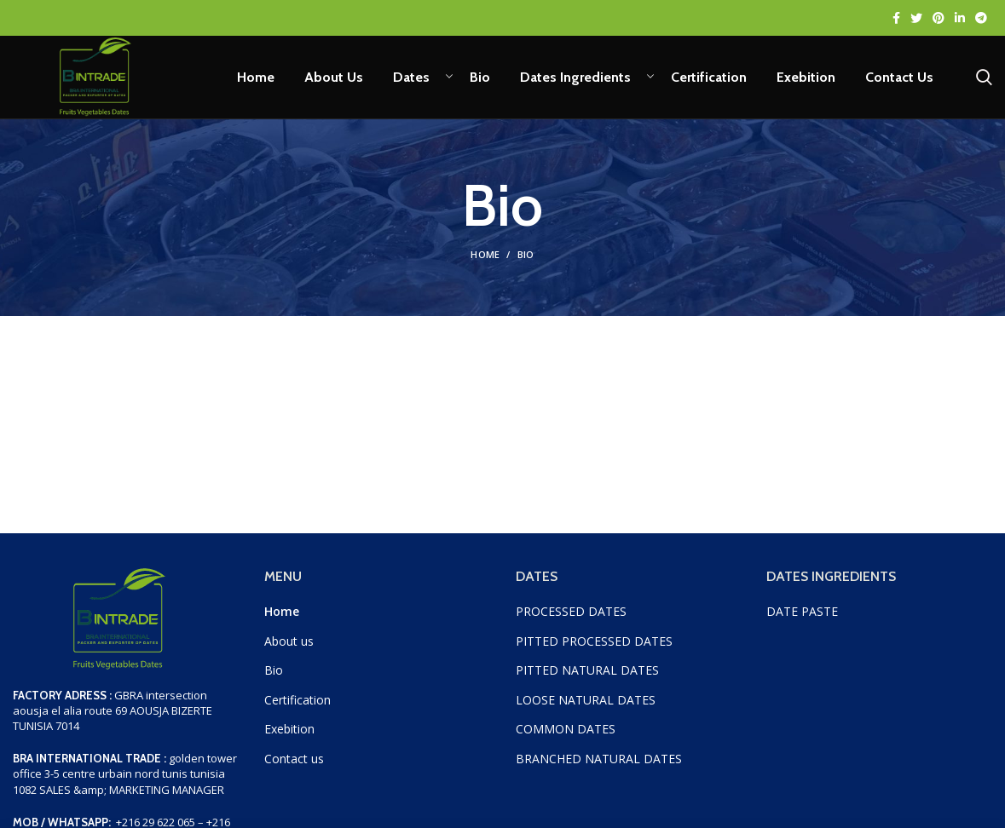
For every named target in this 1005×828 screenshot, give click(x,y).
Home (485, 261)
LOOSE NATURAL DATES (586, 706)
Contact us (294, 764)
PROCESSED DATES (573, 617)
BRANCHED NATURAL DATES (599, 764)
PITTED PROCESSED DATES (594, 647)
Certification (297, 706)
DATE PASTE (802, 617)
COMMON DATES (565, 735)
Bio (273, 677)
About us (289, 647)
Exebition (289, 735)
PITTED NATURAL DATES (587, 677)
